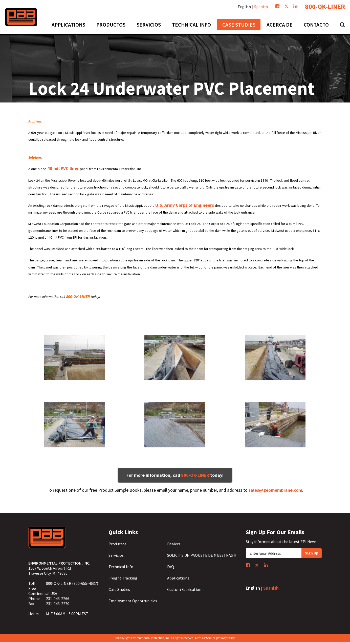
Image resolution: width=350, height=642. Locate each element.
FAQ (170, 566)
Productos (117, 543)
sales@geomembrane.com (275, 490)
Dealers (173, 543)
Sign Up (311, 553)
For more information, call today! (175, 475)
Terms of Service (205, 638)
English (244, 6)
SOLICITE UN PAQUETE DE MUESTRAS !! (201, 555)
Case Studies (119, 589)
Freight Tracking (122, 578)
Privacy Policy (226, 638)
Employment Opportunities (132, 600)
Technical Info (120, 566)
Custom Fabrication (184, 589)
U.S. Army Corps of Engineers (185, 205)
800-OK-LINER (325, 6)
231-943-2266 (57, 598)
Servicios (116, 555)
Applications (178, 578)
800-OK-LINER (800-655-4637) (72, 583)
